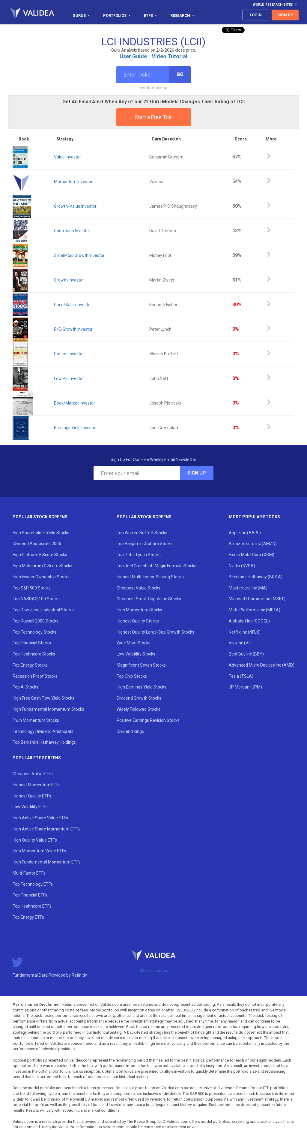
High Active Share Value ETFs (40, 817)
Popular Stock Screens (40, 516)
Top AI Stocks (25, 687)
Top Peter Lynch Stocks (139, 554)
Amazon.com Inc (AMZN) (253, 543)
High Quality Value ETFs (35, 840)
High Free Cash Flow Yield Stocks (43, 698)
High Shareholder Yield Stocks (41, 532)
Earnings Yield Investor (75, 427)
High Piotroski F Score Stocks (40, 554)
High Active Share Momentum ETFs (46, 829)
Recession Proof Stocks (35, 676)
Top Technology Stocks (34, 632)
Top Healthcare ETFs (32, 906)
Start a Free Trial (154, 117)
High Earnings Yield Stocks (141, 687)
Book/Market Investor (74, 403)
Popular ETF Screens (37, 757)
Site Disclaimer (153, 970)
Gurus (81, 15)
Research (182, 15)
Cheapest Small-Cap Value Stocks (149, 598)
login (256, 15)
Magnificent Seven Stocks (141, 665)
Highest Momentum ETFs (37, 784)
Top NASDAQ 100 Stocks (36, 598)
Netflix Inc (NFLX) (245, 632)
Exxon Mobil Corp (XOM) (251, 554)
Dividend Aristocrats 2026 (37, 543)
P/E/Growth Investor (73, 329)
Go (180, 74)
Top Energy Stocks (30, 665)
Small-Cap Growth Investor (79, 255)
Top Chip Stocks (132, 676)
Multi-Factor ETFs (29, 873)
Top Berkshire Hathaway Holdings (44, 742)
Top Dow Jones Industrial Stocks (43, 609)
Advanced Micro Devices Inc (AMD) (261, 665)
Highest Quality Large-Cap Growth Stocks (155, 632)
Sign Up (196, 473)
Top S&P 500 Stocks (32, 588)
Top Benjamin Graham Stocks (145, 543)
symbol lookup (153, 87)
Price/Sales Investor (73, 304)
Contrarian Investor (72, 230)
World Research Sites (275, 5)
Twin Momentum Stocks (36, 720)
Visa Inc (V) (239, 642)
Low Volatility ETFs (30, 806)
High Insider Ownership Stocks (41, 576)
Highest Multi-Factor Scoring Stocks (150, 576)
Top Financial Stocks (32, 642)
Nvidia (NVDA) (242, 565)
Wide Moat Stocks (134, 642)
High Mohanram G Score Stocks (42, 565)
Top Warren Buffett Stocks (142, 532)
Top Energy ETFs (28, 917)
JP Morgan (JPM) (245, 687)
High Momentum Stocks (139, 609)
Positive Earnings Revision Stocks (148, 720)
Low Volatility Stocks (136, 654)
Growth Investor (69, 280)
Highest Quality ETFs (32, 796)
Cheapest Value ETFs (33, 773)
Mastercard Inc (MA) (248, 588)
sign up (285, 15)
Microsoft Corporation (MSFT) (257, 598)
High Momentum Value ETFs (39, 850)
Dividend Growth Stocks (139, 698)
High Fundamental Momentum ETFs (47, 862)
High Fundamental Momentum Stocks (48, 709)
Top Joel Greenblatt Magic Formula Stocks (156, 565)
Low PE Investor (69, 378)
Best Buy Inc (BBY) (246, 654)
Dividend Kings (130, 731)
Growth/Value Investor (75, 206)
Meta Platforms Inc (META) (254, 609)
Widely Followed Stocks (138, 709)
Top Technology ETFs (33, 884)
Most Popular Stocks (254, 516)
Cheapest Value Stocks (138, 588)
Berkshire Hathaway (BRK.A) (255, 576)
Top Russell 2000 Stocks (35, 621)
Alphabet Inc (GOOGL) (249, 621)
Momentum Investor (73, 181)
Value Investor (67, 157)
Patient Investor (69, 353)
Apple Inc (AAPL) (245, 532)
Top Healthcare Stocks (34, 654)
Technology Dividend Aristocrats (43, 731)
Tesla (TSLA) (241, 676)
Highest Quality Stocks (138, 621)
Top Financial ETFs (30, 895)
